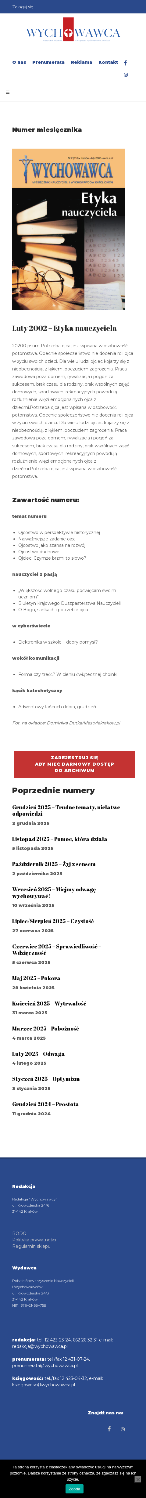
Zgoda (74, 1489)
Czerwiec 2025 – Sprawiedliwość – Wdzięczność (56, 950)
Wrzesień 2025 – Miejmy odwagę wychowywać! (54, 893)
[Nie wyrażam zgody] (137, 1479)
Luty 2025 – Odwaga (38, 1053)
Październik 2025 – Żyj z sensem (54, 864)
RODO (19, 1233)
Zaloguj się (22, 6)
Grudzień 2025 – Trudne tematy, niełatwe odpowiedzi (66, 810)
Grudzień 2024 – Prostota (45, 1104)
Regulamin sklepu (31, 1246)
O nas (19, 62)
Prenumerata (48, 62)
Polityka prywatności (34, 1240)
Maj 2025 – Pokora (36, 978)
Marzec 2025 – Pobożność (45, 1028)
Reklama (81, 62)
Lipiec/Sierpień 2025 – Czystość (53, 921)
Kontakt (108, 62)
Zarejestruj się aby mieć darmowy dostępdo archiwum (74, 764)
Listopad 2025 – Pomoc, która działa (60, 839)
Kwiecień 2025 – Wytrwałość (49, 1003)
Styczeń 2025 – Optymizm (46, 1078)
